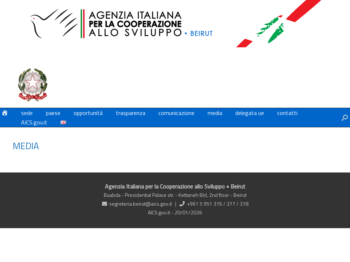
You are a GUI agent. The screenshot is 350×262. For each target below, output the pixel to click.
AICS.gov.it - (161, 212)
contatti (287, 112)
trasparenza (130, 112)
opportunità (88, 112)
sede (27, 112)
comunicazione (176, 112)
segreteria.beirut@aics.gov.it (140, 203)
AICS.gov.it (34, 122)
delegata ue (249, 112)
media (215, 112)
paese (53, 112)
